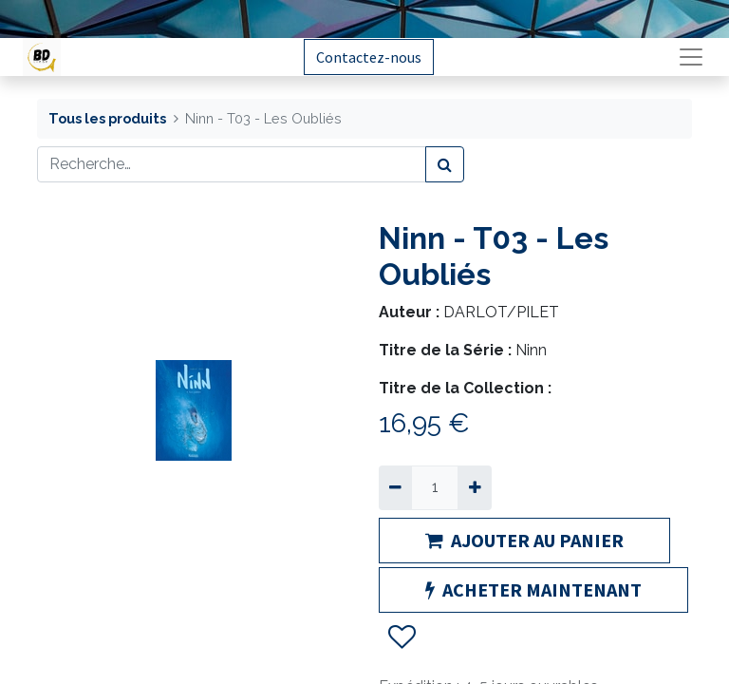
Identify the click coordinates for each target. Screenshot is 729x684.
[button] (401, 637)
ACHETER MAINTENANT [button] (533, 589)
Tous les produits (107, 118)
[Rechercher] (444, 164)
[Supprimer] (395, 487)
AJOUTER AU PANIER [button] (524, 540)
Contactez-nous (368, 57)
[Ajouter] (474, 487)
